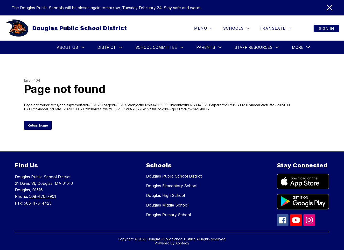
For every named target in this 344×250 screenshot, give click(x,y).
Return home (38, 125)
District (106, 47)
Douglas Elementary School (171, 185)
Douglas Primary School (168, 214)
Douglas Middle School (167, 205)
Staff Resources (253, 47)
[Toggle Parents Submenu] (220, 47)
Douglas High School (165, 195)
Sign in (326, 28)
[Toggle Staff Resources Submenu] (277, 47)
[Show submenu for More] (297, 47)
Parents (205, 47)
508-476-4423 (37, 203)
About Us (67, 47)
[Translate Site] (275, 28)
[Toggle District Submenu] (121, 47)
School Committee (156, 47)
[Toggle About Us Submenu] (83, 47)
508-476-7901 (42, 196)
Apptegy (182, 243)
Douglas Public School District (174, 176)
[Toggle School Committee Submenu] (182, 47)
